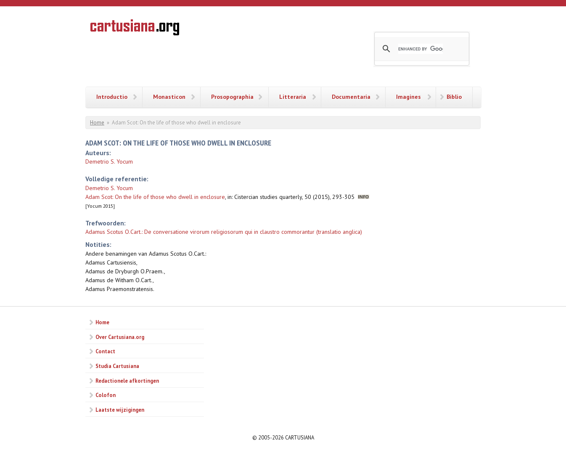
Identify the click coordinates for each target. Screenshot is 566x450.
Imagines (408, 97)
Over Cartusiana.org (119, 337)
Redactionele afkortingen (127, 380)
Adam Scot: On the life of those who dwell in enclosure (155, 197)
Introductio (111, 97)
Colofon (105, 395)
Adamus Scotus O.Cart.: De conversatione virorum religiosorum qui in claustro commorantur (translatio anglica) (223, 232)
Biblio (454, 97)
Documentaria (351, 97)
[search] (420, 49)
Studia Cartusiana (117, 366)
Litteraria (292, 97)
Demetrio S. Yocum (109, 161)
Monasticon (169, 97)
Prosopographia (232, 97)
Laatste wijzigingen (119, 409)
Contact (105, 351)
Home (97, 122)
